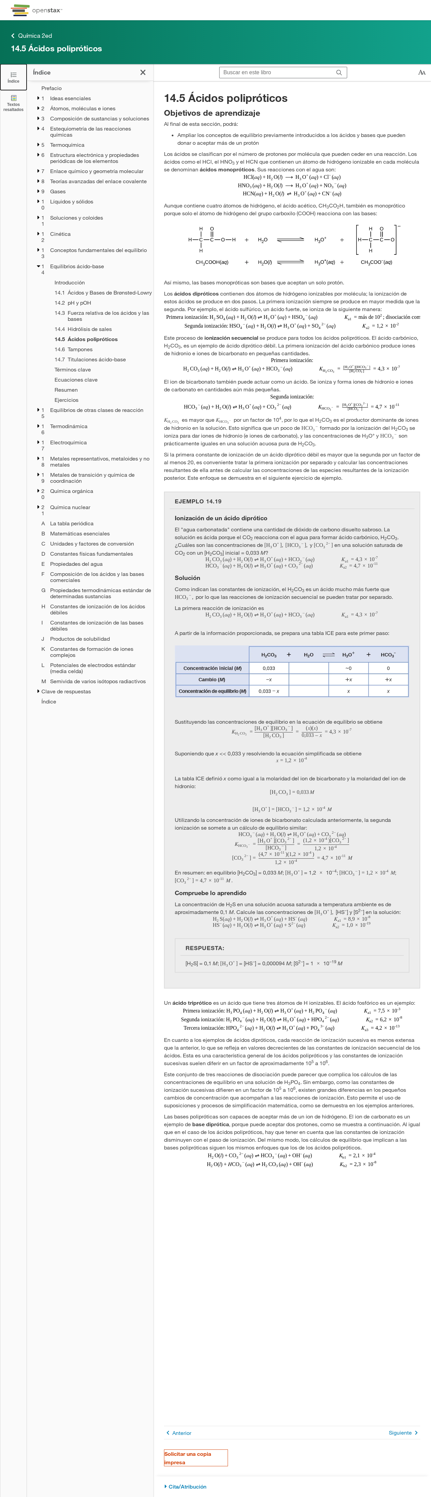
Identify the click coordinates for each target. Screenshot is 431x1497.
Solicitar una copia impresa (187, 1457)
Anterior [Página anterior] (177, 1433)
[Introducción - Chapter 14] (99, 282)
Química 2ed (31, 35)
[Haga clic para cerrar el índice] (143, 72)
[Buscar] (339, 72)
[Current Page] (99, 339)
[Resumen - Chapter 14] (99, 390)
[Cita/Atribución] (292, 1486)
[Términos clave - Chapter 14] (99, 369)
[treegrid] (90, 394)
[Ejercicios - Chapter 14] (99, 400)
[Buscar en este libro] (275, 72)
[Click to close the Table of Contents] (13, 77)
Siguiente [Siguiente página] (404, 1433)
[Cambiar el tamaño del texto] (422, 72)
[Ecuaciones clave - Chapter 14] (99, 380)
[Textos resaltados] (13, 103)
